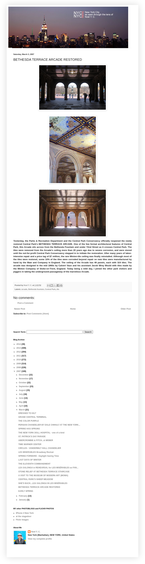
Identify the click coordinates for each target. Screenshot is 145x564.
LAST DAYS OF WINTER (29, 460)
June (21, 398)
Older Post (126, 309)
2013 (19, 348)
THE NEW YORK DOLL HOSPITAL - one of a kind (41, 433)
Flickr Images (22, 520)
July (21, 394)
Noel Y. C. (35, 532)
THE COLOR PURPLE (28, 421)
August (22, 390)
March (22, 410)
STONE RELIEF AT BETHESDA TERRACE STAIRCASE (44, 471)
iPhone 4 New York (25, 513)
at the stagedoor (23, 516)
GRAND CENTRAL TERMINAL (32, 417)
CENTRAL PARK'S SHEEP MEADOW (35, 479)
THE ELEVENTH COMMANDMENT (34, 464)
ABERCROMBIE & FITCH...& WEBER (35, 440)
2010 (19, 359)
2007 (19, 371)
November (24, 378)
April (21, 406)
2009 (19, 363)
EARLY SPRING (25, 491)
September (24, 386)
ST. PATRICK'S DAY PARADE (32, 436)
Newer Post (19, 309)
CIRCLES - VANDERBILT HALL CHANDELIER (39, 448)
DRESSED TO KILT (27, 413)
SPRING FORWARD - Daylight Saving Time (38, 456)
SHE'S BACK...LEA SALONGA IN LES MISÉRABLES (42, 483)
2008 (19, 367)
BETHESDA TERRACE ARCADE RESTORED (39, 487)
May (21, 402)
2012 (19, 352)
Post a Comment (25, 303)
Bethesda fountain (36, 289)
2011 (19, 356)
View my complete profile (40, 539)
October (23, 382)
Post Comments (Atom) (38, 314)
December (24, 375)
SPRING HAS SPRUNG (29, 429)
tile (57, 289)
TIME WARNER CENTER (29, 444)
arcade (24, 289)
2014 (19, 344)
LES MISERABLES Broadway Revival (36, 452)
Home (73, 309)
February (23, 496)
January (23, 500)
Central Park (50, 289)
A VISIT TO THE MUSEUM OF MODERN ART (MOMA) (43, 475)
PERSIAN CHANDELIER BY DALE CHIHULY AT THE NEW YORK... (49, 425)
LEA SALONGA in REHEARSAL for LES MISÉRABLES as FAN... (48, 467)
